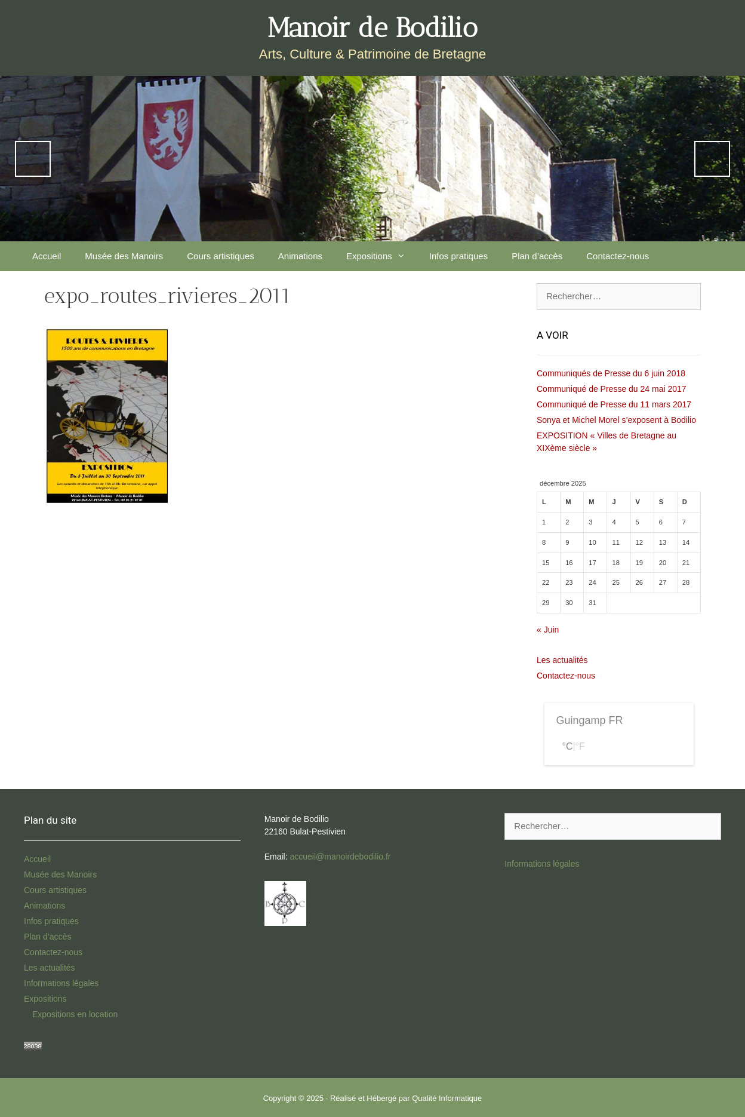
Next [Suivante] (712, 159)
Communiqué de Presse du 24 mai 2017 (611, 389)
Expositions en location (75, 1014)
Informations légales (61, 983)
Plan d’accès (537, 256)
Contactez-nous (617, 256)
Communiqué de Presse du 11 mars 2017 (614, 404)
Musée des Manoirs (124, 256)
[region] (372, 158)
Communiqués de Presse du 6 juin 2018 (611, 373)
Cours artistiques (220, 256)
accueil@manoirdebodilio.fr (340, 856)
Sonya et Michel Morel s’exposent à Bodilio (616, 420)
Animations (300, 256)
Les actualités (562, 660)
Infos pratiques (458, 256)
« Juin (548, 629)
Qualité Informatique (447, 1098)
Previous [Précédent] (33, 159)
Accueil (46, 256)
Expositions (381, 256)
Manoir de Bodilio (372, 28)
